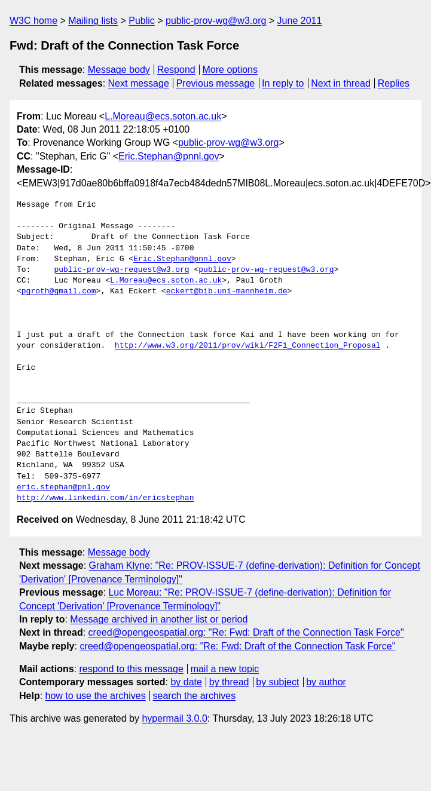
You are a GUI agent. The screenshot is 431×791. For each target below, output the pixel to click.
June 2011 (299, 21)
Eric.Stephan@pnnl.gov (168, 156)
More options (230, 70)
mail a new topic (225, 669)
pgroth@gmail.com (59, 291)
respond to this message (131, 669)
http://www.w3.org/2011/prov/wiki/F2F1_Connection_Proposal (248, 346)
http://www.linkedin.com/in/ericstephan (105, 498)
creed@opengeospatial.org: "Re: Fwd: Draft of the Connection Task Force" (246, 632)
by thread (229, 682)
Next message (138, 83)
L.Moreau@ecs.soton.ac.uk (163, 116)
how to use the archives (95, 696)
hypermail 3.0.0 (174, 718)
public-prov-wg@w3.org (216, 21)
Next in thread (341, 83)
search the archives (194, 696)
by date (185, 682)
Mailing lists (93, 21)
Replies (393, 83)
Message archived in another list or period (158, 619)
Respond (176, 70)
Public (142, 21)
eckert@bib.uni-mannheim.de (227, 291)
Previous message (215, 83)
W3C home (33, 21)
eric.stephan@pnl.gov (63, 487)
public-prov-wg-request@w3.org (121, 270)
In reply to (283, 83)
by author (326, 682)
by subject (277, 682)
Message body (119, 70)
